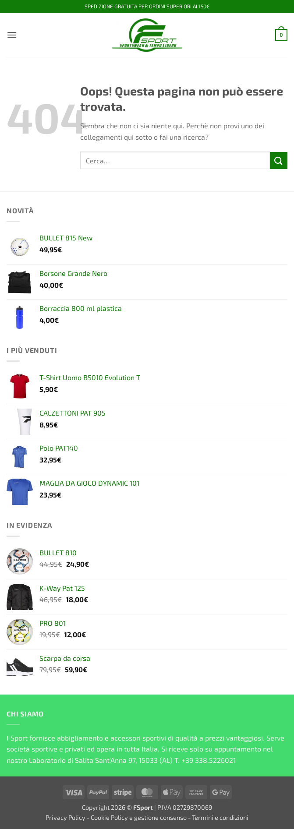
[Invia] (278, 160)
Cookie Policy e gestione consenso (139, 817)
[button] (12, 35)
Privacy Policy (65, 817)
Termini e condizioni (220, 817)
